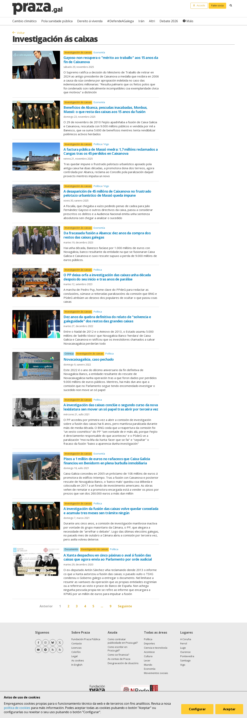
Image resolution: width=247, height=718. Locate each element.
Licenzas (76, 647)
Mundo (148, 664)
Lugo (183, 647)
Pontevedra (187, 656)
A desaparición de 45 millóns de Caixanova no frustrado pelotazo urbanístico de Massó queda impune (107, 193)
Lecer (147, 660)
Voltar (21, 33)
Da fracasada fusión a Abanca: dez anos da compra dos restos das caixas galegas (106, 235)
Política (98, 144)
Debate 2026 (169, 21)
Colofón (76, 652)
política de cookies (17, 708)
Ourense (185, 652)
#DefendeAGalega (120, 21)
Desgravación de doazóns (123, 663)
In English (76, 664)
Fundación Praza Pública (85, 639)
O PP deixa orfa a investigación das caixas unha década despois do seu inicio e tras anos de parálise (107, 277)
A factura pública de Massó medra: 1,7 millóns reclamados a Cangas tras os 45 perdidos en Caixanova (110, 151)
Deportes (149, 643)
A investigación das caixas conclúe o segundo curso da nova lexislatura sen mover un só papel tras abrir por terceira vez (110, 407)
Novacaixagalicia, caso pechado (88, 359)
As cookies (77, 660)
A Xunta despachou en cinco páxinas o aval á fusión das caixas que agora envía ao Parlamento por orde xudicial (107, 557)
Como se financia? (118, 654)
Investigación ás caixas (78, 52)
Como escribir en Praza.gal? (117, 648)
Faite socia (217, 5)
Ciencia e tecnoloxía (155, 647)
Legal (74, 656)
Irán (141, 21)
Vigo (106, 144)
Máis (189, 21)
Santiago (185, 660)
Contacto (76, 643)
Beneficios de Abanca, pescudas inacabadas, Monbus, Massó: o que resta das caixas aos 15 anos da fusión (105, 109)
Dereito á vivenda (89, 21)
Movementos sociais (156, 673)
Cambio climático (24, 21)
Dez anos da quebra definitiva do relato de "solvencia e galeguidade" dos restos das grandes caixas (107, 318)
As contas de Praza (119, 659)
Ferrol (183, 643)
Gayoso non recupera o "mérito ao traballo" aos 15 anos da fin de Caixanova (110, 59)
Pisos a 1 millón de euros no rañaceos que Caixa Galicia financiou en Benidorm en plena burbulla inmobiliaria (106, 460)
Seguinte (125, 606)
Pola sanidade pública (57, 21)
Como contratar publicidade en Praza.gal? (123, 640)
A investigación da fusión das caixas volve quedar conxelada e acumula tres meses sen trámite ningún (110, 510)
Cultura (148, 656)
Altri (152, 21)
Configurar (197, 709)
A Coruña (185, 639)
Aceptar (229, 709)
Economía (99, 52)
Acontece (149, 652)
